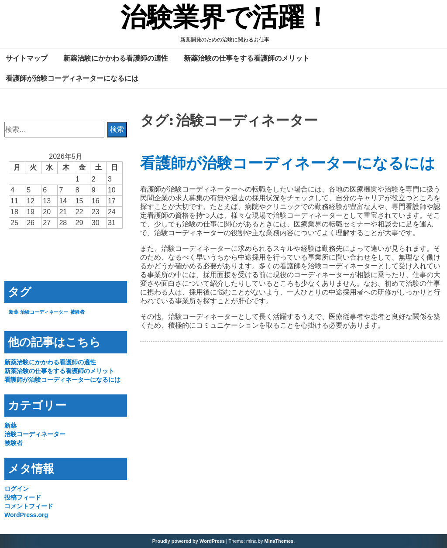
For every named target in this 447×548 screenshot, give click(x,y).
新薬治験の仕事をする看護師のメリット (246, 58)
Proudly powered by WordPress (188, 541)
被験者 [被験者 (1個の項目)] (77, 312)
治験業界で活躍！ (225, 18)
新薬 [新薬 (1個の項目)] (13, 312)
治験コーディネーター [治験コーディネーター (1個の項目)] (44, 312)
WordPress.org (26, 514)
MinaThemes (279, 541)
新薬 (10, 425)
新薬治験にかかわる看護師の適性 (115, 58)
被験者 (13, 442)
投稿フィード (22, 497)
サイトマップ (27, 58)
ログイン (16, 488)
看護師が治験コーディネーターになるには (72, 78)
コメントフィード (28, 506)
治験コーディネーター (34, 434)
